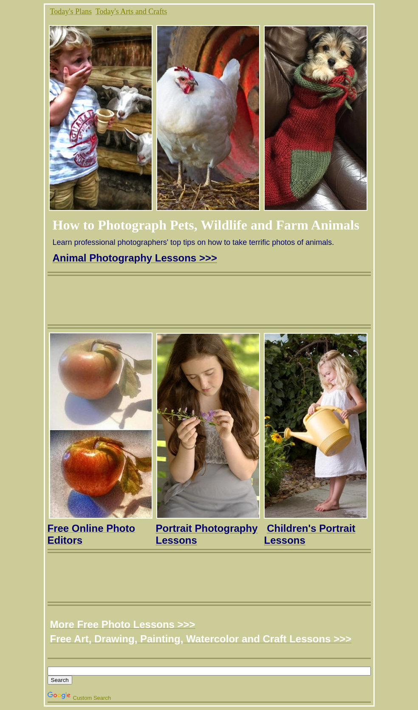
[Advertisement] (210, 295)
